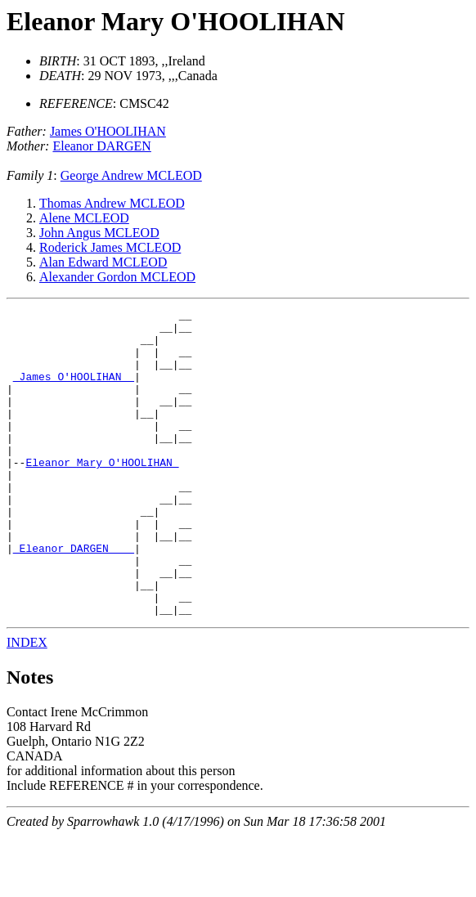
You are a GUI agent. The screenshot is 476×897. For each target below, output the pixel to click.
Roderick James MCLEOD (110, 247)
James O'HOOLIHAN (108, 131)
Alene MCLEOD (84, 218)
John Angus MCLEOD (99, 233)
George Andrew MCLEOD (131, 175)
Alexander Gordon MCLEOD (117, 277)
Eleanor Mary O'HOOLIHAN (176, 21)
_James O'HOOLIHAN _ (73, 390)
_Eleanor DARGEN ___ (73, 597)
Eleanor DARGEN (101, 146)
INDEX (27, 704)
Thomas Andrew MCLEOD (112, 203)
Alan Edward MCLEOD (103, 262)
